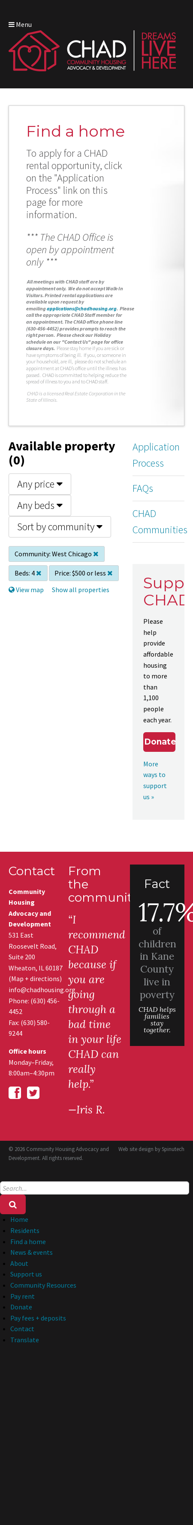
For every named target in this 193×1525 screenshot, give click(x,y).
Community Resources (43, 1285)
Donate (159, 742)
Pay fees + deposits (38, 1318)
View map (26, 589)
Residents (24, 1230)
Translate (24, 1339)
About (19, 1263)
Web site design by (151, 1149)
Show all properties (80, 589)
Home (19, 1219)
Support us (26, 1274)
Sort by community (60, 526)
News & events (31, 1252)
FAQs (143, 488)
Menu (20, 24)
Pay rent (22, 1296)
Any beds (40, 505)
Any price (40, 484)
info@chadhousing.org (36, 989)
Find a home (28, 1241)
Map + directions (35, 978)
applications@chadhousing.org (82, 308)
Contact (22, 1328)
